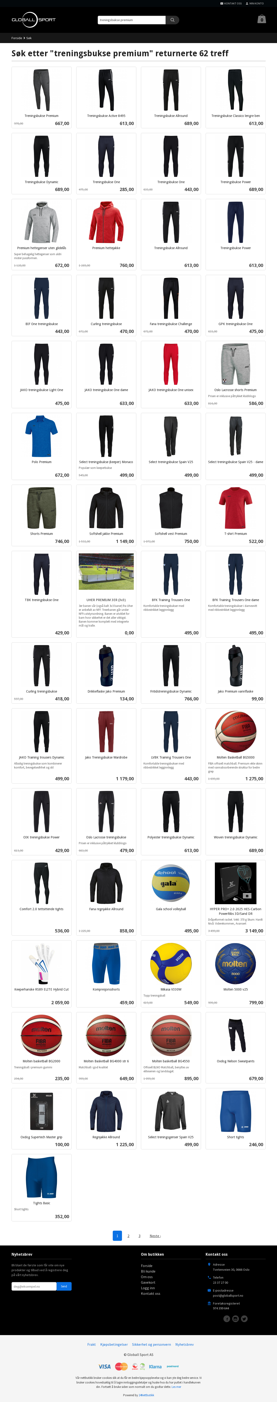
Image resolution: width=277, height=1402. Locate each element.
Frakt (91, 1344)
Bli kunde (148, 1271)
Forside (17, 38)
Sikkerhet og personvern (151, 1344)
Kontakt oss (150, 1293)
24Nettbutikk (146, 1395)
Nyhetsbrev (184, 1344)
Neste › (155, 1235)
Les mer (176, 1387)
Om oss (147, 1276)
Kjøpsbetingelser (114, 1344)
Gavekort (148, 1282)
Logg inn (148, 1288)
